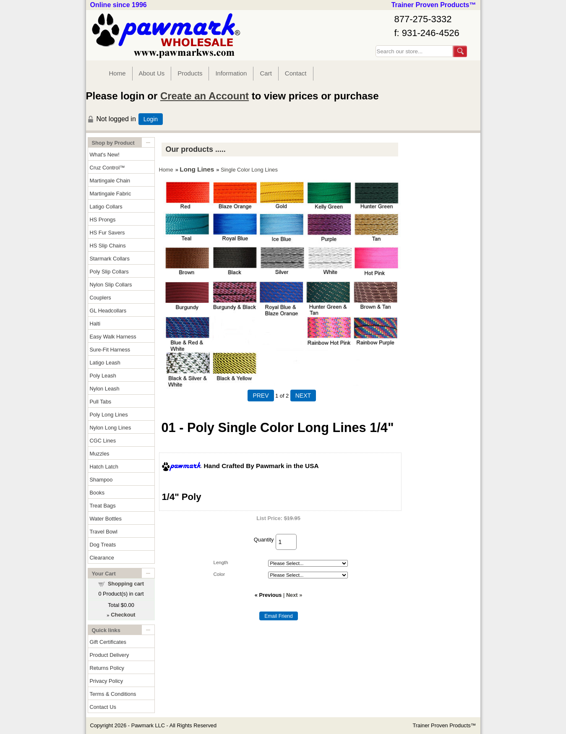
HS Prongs (103, 219)
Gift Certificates (108, 642)
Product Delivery (109, 655)
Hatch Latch (104, 466)
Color (219, 574)
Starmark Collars (110, 258)
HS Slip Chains (108, 245)
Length (221, 562)
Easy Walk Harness (113, 336)
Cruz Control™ (107, 167)
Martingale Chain (110, 180)
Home (117, 73)
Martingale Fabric (110, 193)
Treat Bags (103, 505)
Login (150, 119)
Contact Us (103, 707)
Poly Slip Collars (109, 271)
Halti (95, 323)
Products (189, 73)
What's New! (105, 154)
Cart (265, 73)
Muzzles (100, 453)
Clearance (102, 557)
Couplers (100, 297)
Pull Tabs (101, 401)
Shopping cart (126, 583)
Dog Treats (103, 544)
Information (231, 73)
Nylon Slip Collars (111, 284)
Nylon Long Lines (110, 427)
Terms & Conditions (113, 694)
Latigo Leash (105, 362)
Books (97, 492)
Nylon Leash (105, 388)
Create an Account (204, 96)
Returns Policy (107, 668)
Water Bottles (106, 518)
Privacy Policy (106, 681)
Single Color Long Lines (249, 170)
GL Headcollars (108, 310)
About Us (152, 73)
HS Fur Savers (107, 232)
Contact (296, 73)
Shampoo (101, 479)
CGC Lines (103, 440)
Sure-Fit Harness (110, 349)
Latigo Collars (106, 206)
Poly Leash (103, 375)
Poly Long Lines (109, 414)
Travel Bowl (103, 531)
